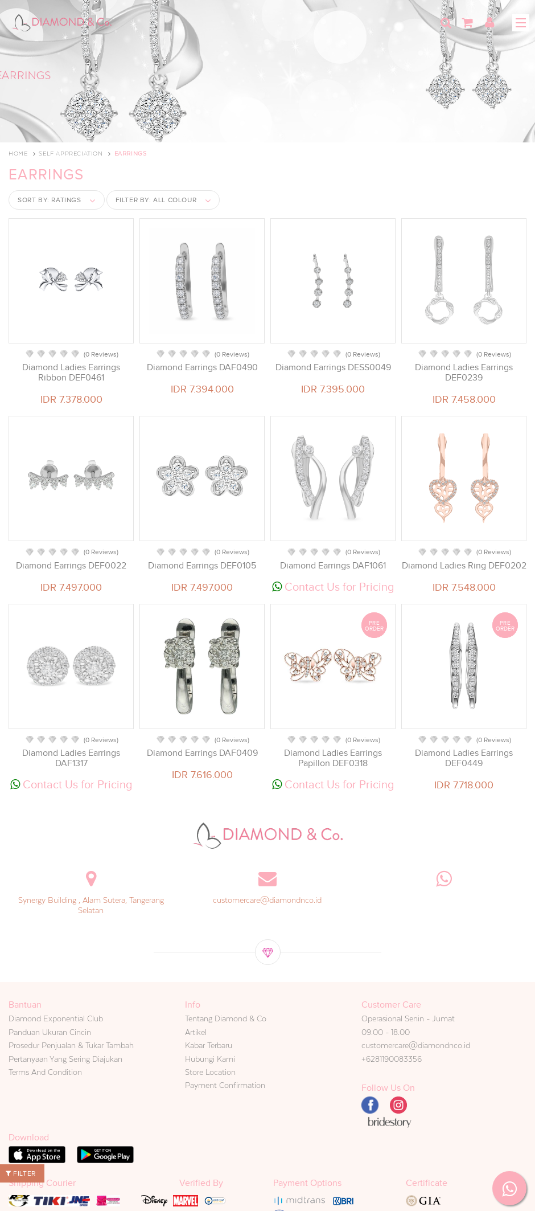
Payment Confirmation (225, 1085)
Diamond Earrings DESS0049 (333, 367)
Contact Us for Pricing (333, 586)
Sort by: (49, 200)
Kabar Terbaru (208, 1045)
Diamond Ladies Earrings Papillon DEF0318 (333, 758)
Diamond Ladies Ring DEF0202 (464, 566)
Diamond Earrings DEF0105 (202, 566)
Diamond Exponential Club (56, 1018)
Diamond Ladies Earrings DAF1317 (71, 758)
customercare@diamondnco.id (267, 900)
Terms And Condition (45, 1072)
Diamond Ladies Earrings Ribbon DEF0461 (71, 372)
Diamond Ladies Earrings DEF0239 (464, 372)
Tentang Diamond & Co (225, 1018)
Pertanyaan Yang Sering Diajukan (65, 1058)
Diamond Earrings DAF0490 (202, 367)
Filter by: (156, 200)
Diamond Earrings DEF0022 (71, 566)
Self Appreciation (70, 153)
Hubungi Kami (210, 1058)
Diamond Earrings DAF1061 (333, 566)
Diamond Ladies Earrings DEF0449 (464, 758)
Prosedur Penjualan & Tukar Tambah (71, 1045)
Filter (21, 1173)
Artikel (196, 1032)
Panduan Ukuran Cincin (50, 1032)
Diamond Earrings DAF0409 (202, 753)
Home (18, 153)
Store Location (210, 1072)
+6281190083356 (391, 1058)
